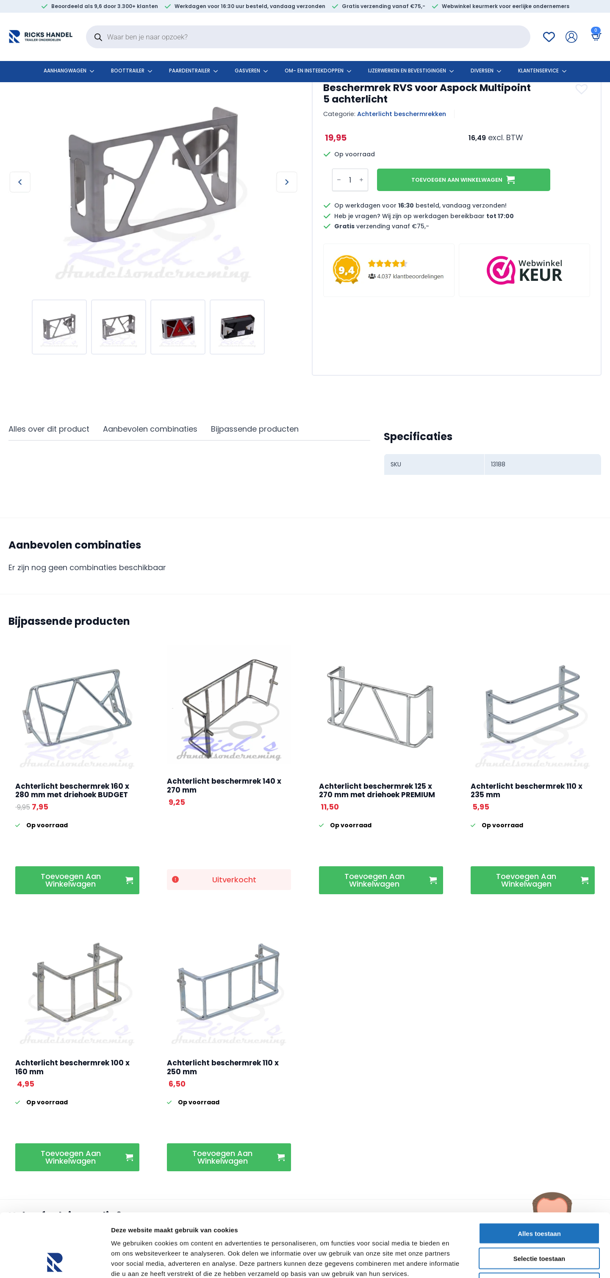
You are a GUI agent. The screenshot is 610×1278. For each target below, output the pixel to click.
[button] (582, 88)
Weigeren (539, 1224)
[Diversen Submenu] (502, 71)
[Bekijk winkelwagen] (595, 36)
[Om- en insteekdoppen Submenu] (352, 71)
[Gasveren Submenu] (268, 71)
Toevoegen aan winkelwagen (456, 180)
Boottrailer (127, 70)
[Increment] (361, 180)
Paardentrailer (189, 70)
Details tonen (458, 1261)
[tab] (48, 429)
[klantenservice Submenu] (567, 71)
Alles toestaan (539, 1174)
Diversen (482, 70)
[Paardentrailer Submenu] (218, 71)
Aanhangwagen (65, 70)
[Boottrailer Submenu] (152, 71)
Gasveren (247, 70)
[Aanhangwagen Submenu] (94, 71)
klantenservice (538, 70)
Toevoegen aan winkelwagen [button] (71, 880)
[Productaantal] (350, 180)
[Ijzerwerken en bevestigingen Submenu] (454, 71)
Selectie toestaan (539, 1199)
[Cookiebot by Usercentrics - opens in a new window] (55, 1261)
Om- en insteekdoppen (314, 70)
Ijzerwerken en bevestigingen (407, 70)
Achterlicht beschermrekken (401, 114)
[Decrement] (339, 180)
